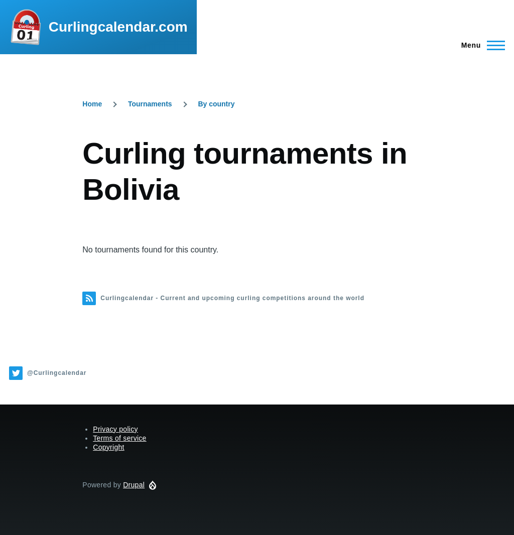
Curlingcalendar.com (118, 27)
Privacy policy (115, 429)
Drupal (134, 485)
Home (92, 104)
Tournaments (150, 104)
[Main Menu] (480, 45)
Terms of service (119, 438)
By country (216, 104)
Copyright (108, 447)
